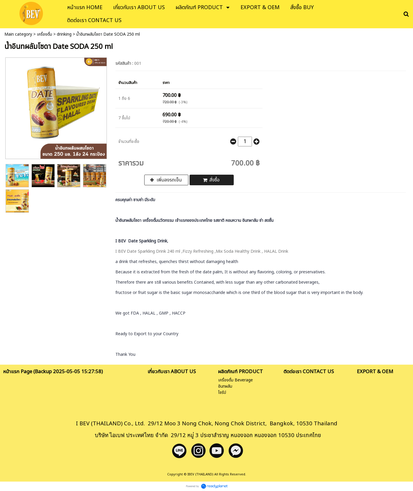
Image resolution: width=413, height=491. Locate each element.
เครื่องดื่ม (44, 34)
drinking (64, 34)
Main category (18, 34)
